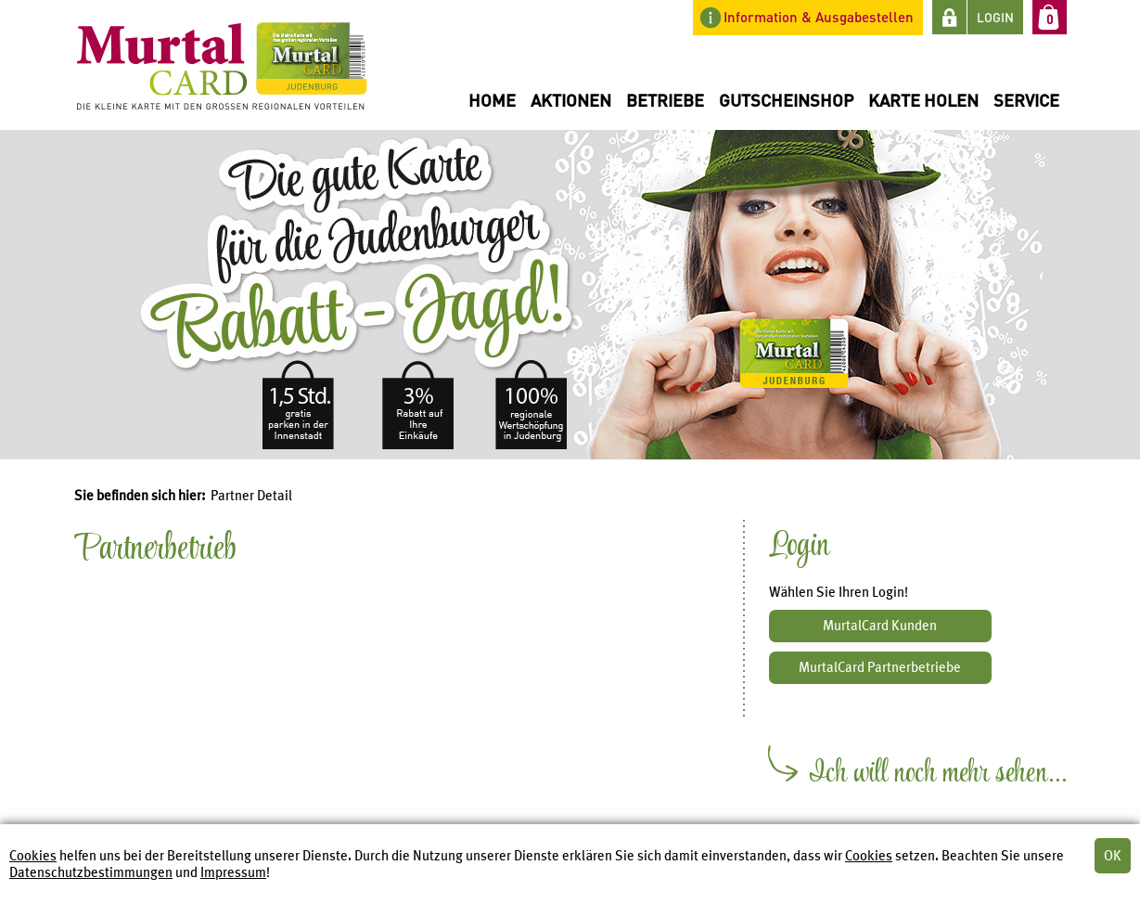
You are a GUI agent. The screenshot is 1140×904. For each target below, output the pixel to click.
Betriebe (665, 99)
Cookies (33, 855)
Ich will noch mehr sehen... (938, 777)
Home (492, 99)
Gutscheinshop (786, 99)
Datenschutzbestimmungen (91, 872)
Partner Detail (251, 495)
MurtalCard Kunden (880, 625)
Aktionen (571, 99)
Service (1026, 99)
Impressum (233, 872)
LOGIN (995, 17)
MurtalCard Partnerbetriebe (880, 667)
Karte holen (923, 99)
